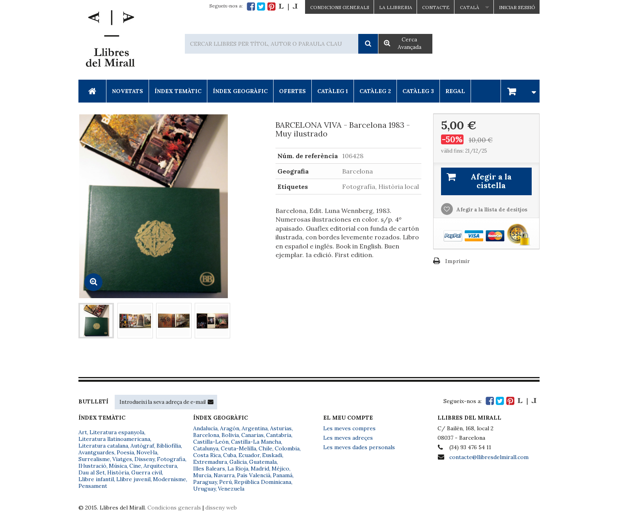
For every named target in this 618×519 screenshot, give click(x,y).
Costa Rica (207, 455)
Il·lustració (92, 465)
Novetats (127, 91)
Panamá (282, 475)
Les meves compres (349, 428)
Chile (265, 448)
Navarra (224, 475)
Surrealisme (94, 459)
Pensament (92, 485)
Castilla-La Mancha (256, 441)
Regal (455, 91)
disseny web (221, 507)
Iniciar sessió (517, 7)
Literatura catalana (103, 445)
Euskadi (272, 455)
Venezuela (231, 488)
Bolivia (230, 435)
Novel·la (146, 452)
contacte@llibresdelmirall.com (489, 457)
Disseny (144, 459)
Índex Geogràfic (240, 91)
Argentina (255, 428)
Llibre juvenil (133, 479)
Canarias (252, 435)
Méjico (280, 468)
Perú (225, 481)
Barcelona (206, 435)
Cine (135, 465)
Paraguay (205, 481)
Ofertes (292, 91)
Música (118, 465)
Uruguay (204, 488)
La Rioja (237, 468)
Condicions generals (174, 507)
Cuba (229, 455)
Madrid (260, 468)
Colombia (287, 448)
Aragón (229, 428)
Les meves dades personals (359, 447)
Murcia (202, 475)
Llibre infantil (96, 479)
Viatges (122, 459)
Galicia (238, 461)
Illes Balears (209, 468)
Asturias (281, 428)
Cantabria (278, 435)
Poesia (125, 452)
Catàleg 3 (418, 91)
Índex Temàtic (177, 91)
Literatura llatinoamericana (114, 438)
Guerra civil (146, 472)
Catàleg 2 (375, 91)
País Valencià (253, 475)
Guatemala (263, 461)
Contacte (436, 7)
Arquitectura (160, 465)
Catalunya (205, 448)
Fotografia (171, 459)
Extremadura (210, 461)
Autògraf (142, 445)
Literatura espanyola (116, 432)
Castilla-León (211, 441)
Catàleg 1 (332, 91)
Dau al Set (91, 472)
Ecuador (249, 455)
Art (82, 432)
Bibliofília (168, 445)
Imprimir (457, 261)
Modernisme (169, 479)
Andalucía (205, 428)
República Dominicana (262, 481)
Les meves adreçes (348, 437)
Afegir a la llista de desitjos (491, 209)
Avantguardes (96, 452)
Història (118, 472)
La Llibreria (395, 7)
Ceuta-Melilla (238, 448)
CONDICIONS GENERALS (339, 7)
